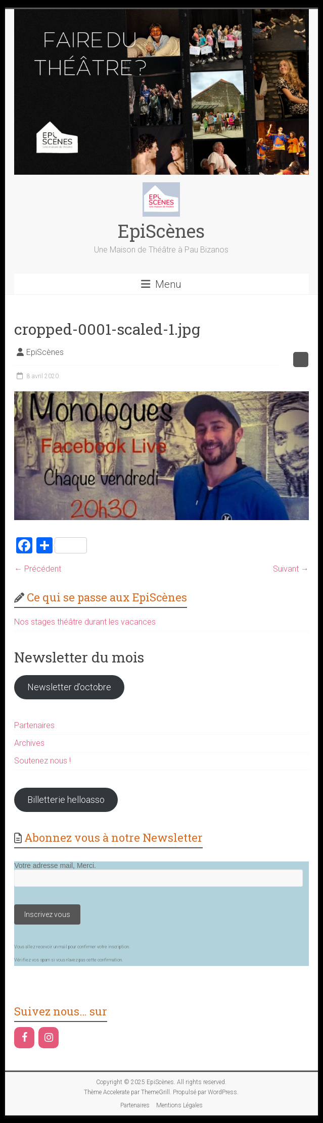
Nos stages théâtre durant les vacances (85, 622)
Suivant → (291, 569)
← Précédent (37, 569)
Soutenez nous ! (42, 760)
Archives (29, 743)
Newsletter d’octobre (69, 687)
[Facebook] (24, 1037)
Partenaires (34, 725)
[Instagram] (48, 1037)
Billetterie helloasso (66, 799)
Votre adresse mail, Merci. (55, 865)
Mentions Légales (179, 1105)
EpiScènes (161, 231)
